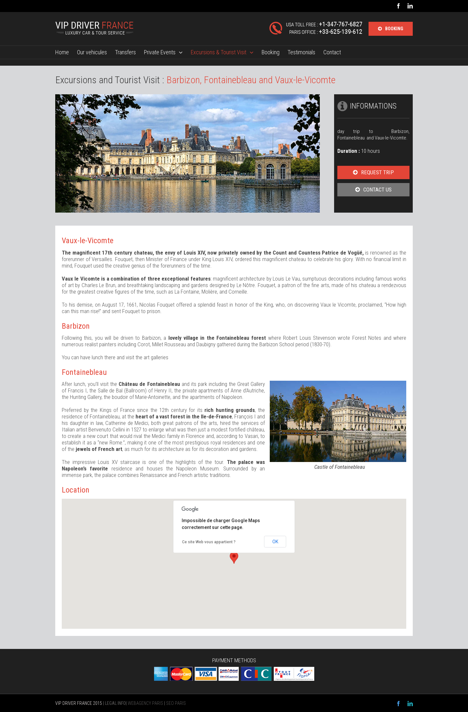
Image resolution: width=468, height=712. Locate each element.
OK (275, 541)
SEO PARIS (176, 703)
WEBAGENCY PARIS (145, 703)
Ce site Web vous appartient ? (209, 542)
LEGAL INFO (115, 703)
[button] (234, 558)
